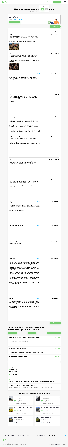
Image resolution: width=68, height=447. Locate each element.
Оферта (27, 435)
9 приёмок (38, 116)
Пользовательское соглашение (8, 435)
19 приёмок (38, 34)
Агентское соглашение (20, 435)
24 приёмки (38, 73)
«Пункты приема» (31, 358)
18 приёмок (38, 159)
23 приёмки (38, 94)
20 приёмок (38, 298)
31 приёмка (38, 31)
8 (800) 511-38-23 (17, 19)
